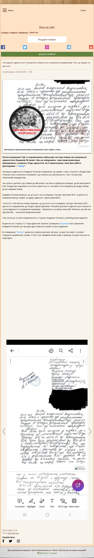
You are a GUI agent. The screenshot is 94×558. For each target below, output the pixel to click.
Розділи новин (47, 39)
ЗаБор (21, 166)
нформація (64, 223)
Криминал (24, 32)
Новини (13, 32)
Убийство (33, 32)
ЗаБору (20, 232)
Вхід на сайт (47, 27)
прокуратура (13, 533)
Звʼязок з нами (47, 553)
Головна (5, 32)
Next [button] (90, 431)
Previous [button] (4, 431)
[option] (47, 431)
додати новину (47, 54)
